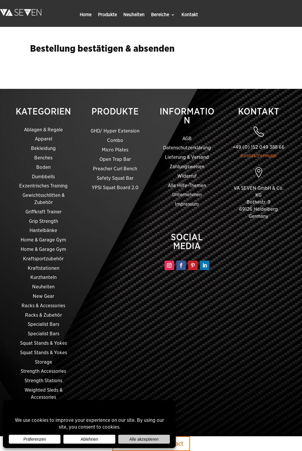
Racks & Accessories (43, 305)
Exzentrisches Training (43, 186)
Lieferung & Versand (187, 157)
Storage (43, 362)
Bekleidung (43, 148)
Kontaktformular (258, 155)
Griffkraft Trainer (43, 212)
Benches (43, 158)
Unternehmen (187, 194)
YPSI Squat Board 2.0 (115, 187)
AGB (187, 138)
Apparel (43, 139)
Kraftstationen (43, 268)
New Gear (43, 296)
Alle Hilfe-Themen (187, 185)
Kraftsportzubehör (43, 259)
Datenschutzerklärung (187, 148)
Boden (43, 167)
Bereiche (160, 15)
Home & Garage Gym (43, 240)
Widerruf (187, 176)
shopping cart (226, 70)
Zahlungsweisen (187, 166)
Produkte (107, 15)
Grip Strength (43, 221)
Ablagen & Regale (43, 130)
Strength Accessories (43, 371)
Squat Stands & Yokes (43, 343)
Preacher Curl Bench (115, 168)
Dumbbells (43, 176)
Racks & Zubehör (43, 315)
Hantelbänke (43, 230)
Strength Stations (43, 380)
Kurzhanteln (43, 277)
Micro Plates (115, 150)
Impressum (187, 204)
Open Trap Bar (115, 159)
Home (85, 15)
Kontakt (189, 15)
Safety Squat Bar (115, 178)
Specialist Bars (43, 324)
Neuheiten (134, 15)
